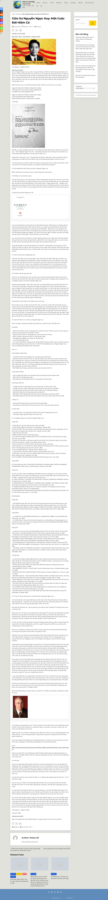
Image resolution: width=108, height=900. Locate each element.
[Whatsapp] (1, 28)
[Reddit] (1, 14)
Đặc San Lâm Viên (17, 70)
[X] (1, 11)
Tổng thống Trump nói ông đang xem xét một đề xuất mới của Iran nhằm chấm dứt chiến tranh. (85, 46)
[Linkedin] (1, 17)
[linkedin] (58, 892)
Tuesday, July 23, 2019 (18, 33)
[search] (37, 6)
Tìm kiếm (92, 23)
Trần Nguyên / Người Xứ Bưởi (31, 36)
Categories (79, 86)
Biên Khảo (15, 36)
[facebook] (13, 30)
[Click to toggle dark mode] (41, 6)
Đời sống (18, 14)
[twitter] (17, 30)
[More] (1, 31)
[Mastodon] (1, 22)
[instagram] (51, 892)
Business (13, 874)
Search (78, 19)
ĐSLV (20, 36)
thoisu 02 (24, 26)
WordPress (70, 898)
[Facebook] (1, 9)
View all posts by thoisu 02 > (30, 842)
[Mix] (1, 25)
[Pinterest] (1, 20)
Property (13, 876)
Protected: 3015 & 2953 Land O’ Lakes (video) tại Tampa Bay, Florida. (19, 881)
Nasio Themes (56, 898)
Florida (24, 874)
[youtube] (61, 892)
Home (13, 14)
